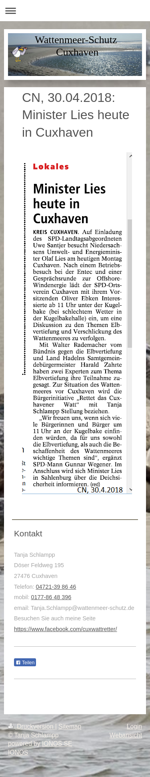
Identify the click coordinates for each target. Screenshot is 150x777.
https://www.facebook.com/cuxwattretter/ (65, 629)
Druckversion (31, 726)
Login (134, 726)
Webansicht (126, 735)
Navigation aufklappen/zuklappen (75, 10)
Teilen (25, 662)
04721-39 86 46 (56, 587)
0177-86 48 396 (51, 597)
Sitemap (69, 726)
